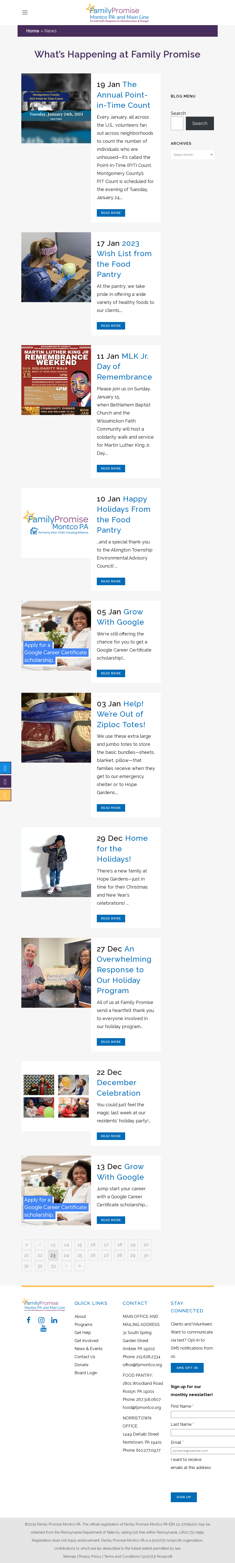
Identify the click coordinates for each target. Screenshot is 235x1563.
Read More (111, 213)
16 (93, 1244)
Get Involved (86, 1340)
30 (146, 1255)
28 (119, 1255)
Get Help (82, 1332)
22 (39, 1255)
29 (132, 1255)
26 (93, 1255)
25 (79, 1255)
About (80, 1316)
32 (39, 1265)
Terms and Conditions (122, 1556)
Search (178, 113)
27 (106, 1255)
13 (53, 1244)
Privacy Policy (90, 1556)
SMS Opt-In (187, 1368)
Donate (81, 1364)
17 (106, 1244)
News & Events (88, 1348)
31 (26, 1265)
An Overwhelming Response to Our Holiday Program (124, 969)
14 (66, 1244)
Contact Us (84, 1356)
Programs (83, 1324)
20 (146, 1244)
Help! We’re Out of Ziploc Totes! (121, 714)
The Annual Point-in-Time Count (123, 95)
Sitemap (69, 1556)
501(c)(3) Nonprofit (157, 1556)
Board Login (85, 1372)
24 (66, 1255)
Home (32, 30)
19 (132, 1244)
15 (79, 1244)
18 (119, 1244)
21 (26, 1255)
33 (53, 1265)
